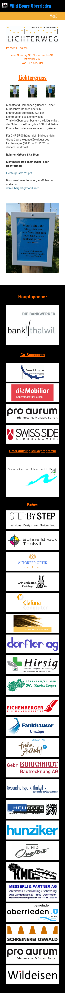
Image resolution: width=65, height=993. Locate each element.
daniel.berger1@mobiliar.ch (22, 188)
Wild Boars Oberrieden (30, 6)
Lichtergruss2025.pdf (19, 173)
